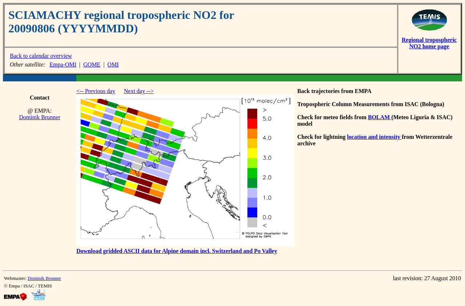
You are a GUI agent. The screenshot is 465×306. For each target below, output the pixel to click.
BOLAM (379, 117)
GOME (91, 64)
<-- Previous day (95, 91)
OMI (113, 64)
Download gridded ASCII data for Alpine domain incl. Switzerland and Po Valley (176, 251)
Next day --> (139, 91)
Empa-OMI (62, 64)
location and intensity (374, 137)
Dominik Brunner (39, 117)
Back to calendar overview (41, 56)
